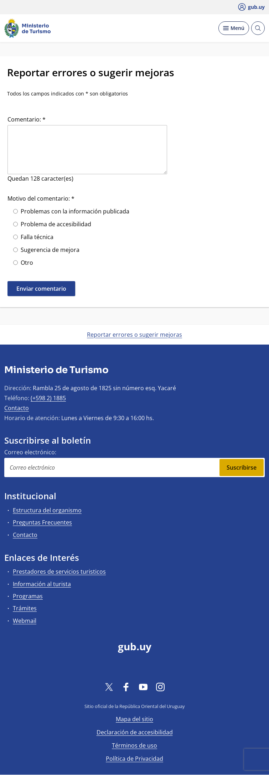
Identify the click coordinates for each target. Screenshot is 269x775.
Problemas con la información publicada (75, 211)
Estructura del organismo (47, 510)
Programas (28, 596)
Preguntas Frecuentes (42, 522)
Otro (27, 263)
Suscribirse (242, 467)
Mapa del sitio (134, 719)
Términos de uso (134, 745)
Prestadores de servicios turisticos (59, 571)
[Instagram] (160, 687)
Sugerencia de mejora (50, 250)
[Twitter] (109, 687)
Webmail (24, 621)
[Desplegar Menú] (233, 28)
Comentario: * (26, 119)
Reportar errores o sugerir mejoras (134, 335)
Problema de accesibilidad (56, 224)
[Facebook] (126, 687)
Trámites (25, 608)
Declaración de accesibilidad (135, 732)
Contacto (16, 408)
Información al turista (42, 584)
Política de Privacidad (134, 759)
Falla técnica (37, 237)
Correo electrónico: (30, 452)
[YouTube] (143, 687)
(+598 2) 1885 (48, 398)
